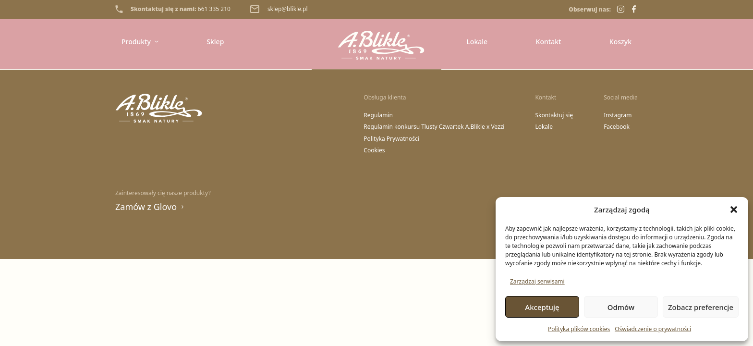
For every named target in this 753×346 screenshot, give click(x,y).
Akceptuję (542, 307)
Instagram (618, 115)
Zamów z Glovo (149, 206)
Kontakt (548, 41)
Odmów (620, 307)
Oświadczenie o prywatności (653, 329)
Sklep (215, 41)
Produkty (139, 41)
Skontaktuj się (554, 115)
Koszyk (620, 41)
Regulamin (378, 115)
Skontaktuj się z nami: (173, 9)
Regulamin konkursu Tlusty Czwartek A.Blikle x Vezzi (434, 127)
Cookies (374, 150)
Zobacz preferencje (700, 307)
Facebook (617, 127)
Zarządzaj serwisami (537, 281)
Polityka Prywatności (391, 139)
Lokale (476, 41)
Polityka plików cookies (579, 329)
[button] (734, 209)
